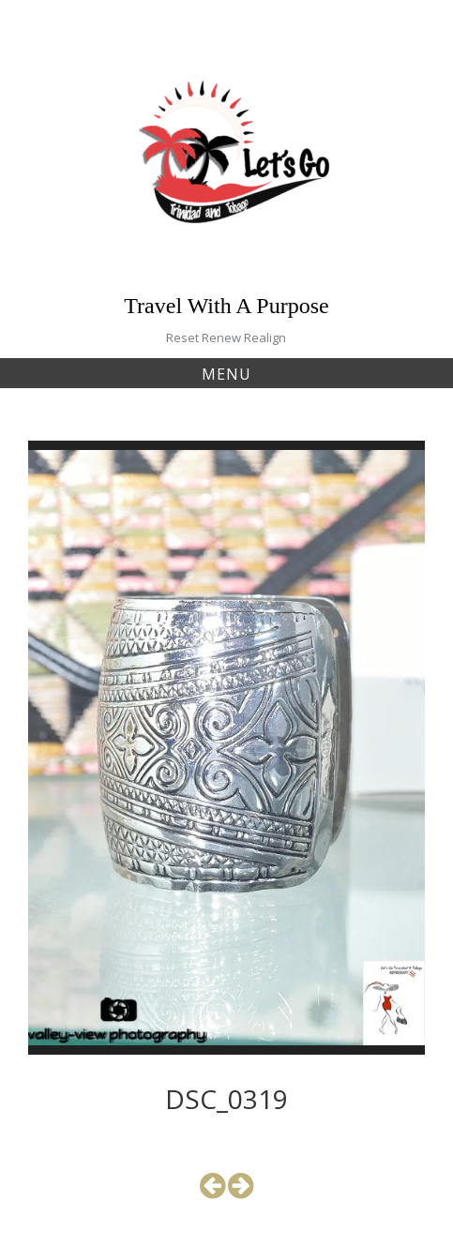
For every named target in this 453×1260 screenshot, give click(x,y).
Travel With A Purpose (226, 305)
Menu (226, 374)
